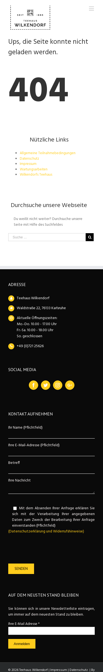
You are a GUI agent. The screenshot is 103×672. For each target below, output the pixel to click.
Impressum (28, 164)
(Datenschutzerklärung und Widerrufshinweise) (46, 531)
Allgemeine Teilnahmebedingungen (48, 153)
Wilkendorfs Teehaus (36, 175)
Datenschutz (29, 159)
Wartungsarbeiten (34, 169)
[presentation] (50, 549)
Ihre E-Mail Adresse (24, 624)
